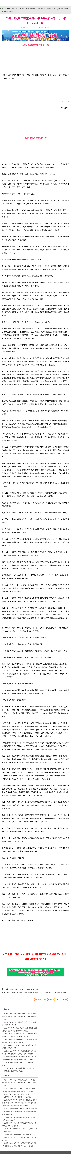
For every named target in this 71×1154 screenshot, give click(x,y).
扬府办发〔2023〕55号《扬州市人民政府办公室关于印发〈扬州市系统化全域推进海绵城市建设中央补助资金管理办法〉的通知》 (19, 1111)
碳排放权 (15, 992)
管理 (25, 992)
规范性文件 (31, 9)
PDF (54, 992)
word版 (59, 992)
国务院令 (38, 992)
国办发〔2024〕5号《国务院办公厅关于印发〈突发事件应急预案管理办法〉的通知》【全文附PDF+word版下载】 (19, 1016)
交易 (21, 992)
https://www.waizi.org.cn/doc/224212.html (24, 989)
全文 (50, 992)
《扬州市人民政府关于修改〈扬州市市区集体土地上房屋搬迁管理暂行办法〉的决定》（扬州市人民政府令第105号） (19, 1137)
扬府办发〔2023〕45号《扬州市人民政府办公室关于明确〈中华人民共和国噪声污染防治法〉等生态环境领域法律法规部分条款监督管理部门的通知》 (19, 1103)
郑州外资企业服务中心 (19, 9)
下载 (64, 992)
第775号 (45, 992)
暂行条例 (31, 992)
